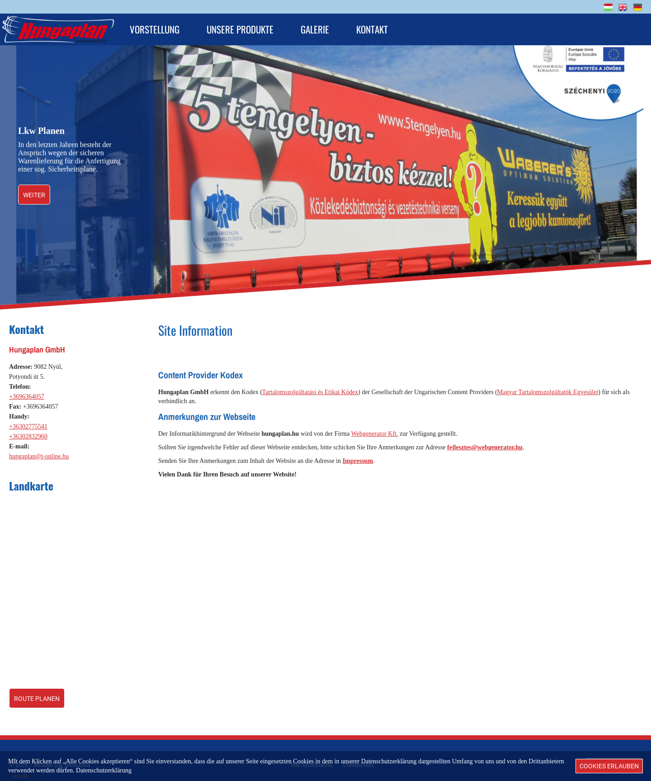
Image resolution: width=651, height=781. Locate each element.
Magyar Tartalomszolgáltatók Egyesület (547, 387)
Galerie (315, 29)
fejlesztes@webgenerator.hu (485, 442)
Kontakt (372, 29)
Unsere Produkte (240, 29)
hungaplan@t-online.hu (39, 451)
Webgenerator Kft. (374, 429)
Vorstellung (154, 29)
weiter (34, 190)
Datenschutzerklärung (104, 770)
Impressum (358, 456)
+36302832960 (28, 432)
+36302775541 (28, 422)
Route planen (37, 694)
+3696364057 (26, 392)
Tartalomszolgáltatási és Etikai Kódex (310, 387)
